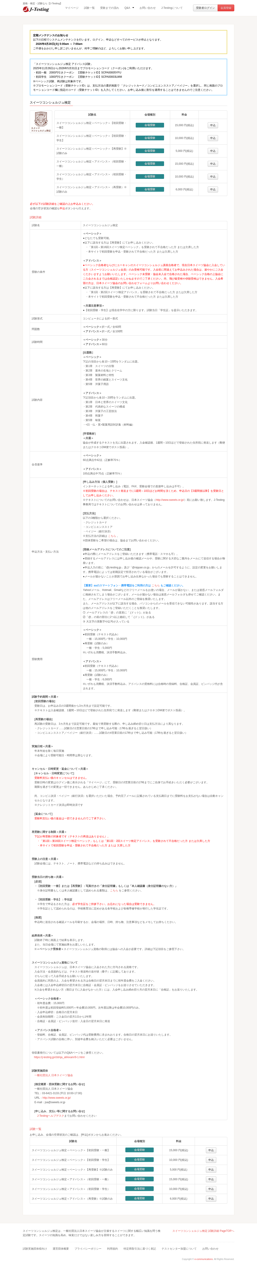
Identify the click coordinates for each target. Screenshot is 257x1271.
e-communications (203, 1259)
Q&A (129, 7)
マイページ (72, 7)
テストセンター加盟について (179, 1248)
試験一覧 (89, 7)
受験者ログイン (205, 7)
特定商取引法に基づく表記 (140, 1248)
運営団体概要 (61, 1248)
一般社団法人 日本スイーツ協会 (53, 1075)
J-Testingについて (172, 7)
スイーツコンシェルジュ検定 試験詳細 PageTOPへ (203, 1230)
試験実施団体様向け (35, 1248)
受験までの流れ (109, 7)
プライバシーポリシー (87, 1248)
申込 (213, 125)
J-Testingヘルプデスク (50, 1115)
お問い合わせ (148, 7)
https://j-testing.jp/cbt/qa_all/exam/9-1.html (59, 1057)
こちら (112, 536)
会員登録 (226, 7)
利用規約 (112, 1248)
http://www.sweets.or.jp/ (170, 499)
